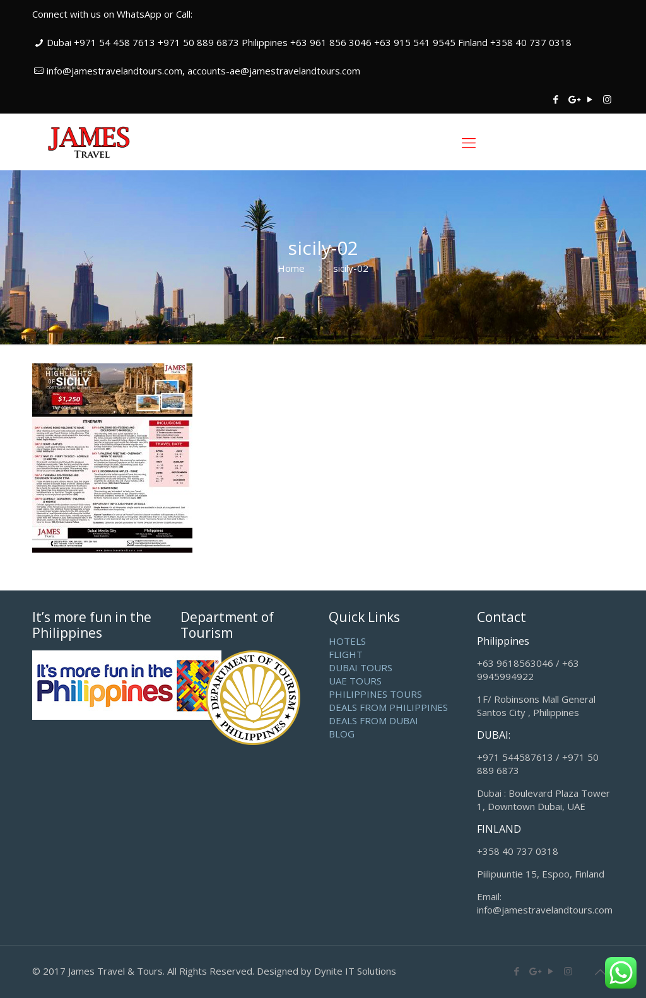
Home (291, 268)
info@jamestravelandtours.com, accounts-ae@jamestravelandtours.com (203, 70)
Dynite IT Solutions (355, 971)
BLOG (342, 733)
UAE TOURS (355, 680)
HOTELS (347, 641)
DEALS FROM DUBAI (373, 720)
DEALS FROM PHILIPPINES (388, 707)
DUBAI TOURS (360, 667)
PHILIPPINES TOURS (375, 694)
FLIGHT (346, 654)
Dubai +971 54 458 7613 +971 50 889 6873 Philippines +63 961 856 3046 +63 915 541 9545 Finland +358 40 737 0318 (309, 42)
